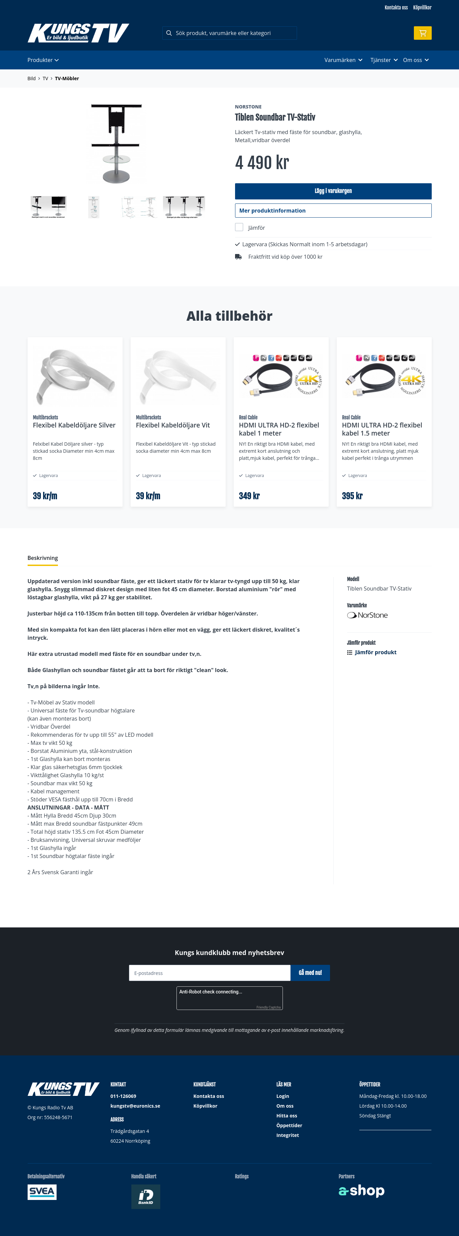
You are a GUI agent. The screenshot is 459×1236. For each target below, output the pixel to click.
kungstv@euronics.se (135, 1106)
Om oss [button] (416, 60)
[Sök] (229, 33)
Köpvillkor (422, 7)
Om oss (285, 1106)
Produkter (43, 60)
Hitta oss (286, 1116)
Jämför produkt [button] (372, 679)
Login (282, 1096)
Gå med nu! (313, 973)
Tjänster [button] (384, 60)
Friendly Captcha (269, 1008)
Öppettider (289, 1125)
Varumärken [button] (343, 60)
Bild (32, 78)
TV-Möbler (67, 78)
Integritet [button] (287, 1135)
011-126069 (123, 1096)
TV (45, 78)
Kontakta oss (396, 7)
